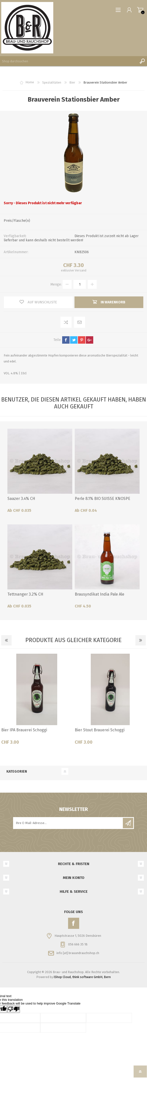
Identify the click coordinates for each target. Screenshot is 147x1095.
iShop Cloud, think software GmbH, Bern (82, 977)
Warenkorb (140, 9)
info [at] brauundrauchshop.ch (77, 953)
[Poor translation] (13, 1009)
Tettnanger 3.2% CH (25, 594)
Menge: (56, 284)
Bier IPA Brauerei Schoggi (24, 730)
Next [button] (140, 640)
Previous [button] (6, 640)
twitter (73, 340)
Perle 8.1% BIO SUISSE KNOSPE (102, 498)
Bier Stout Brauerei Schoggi (100, 730)
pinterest (81, 340)
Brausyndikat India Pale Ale (99, 594)
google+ (89, 340)
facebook (66, 340)
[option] (37, 701)
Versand (80, 270)
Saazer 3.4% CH (21, 498)
